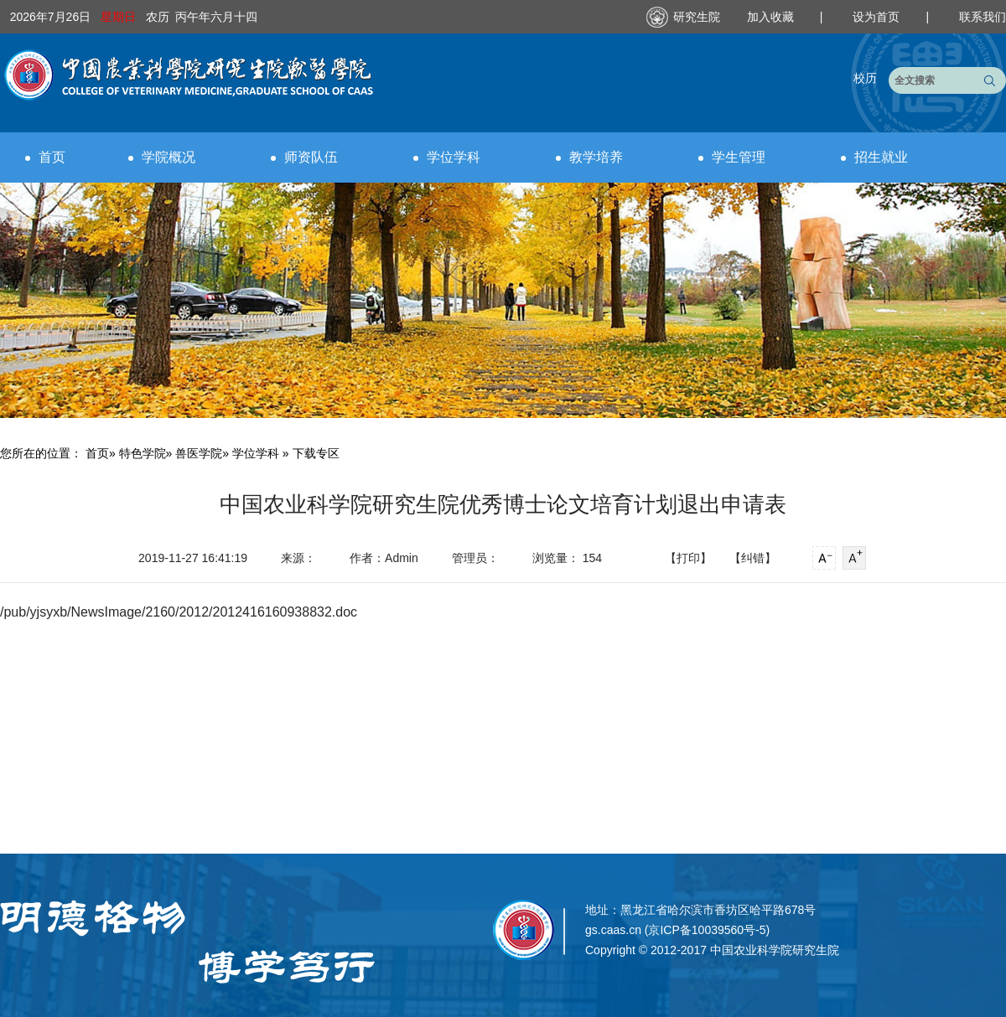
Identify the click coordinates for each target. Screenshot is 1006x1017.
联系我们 (982, 16)
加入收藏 (772, 16)
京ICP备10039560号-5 (706, 930)
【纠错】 (752, 558)
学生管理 (731, 157)
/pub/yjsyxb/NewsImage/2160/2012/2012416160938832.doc (178, 612)
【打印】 (688, 558)
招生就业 (874, 157)
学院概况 (161, 157)
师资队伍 (304, 157)
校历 (865, 78)
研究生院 (696, 16)
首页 (45, 157)
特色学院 (142, 453)
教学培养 (589, 157)
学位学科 (446, 157)
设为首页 (878, 16)
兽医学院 (198, 453)
